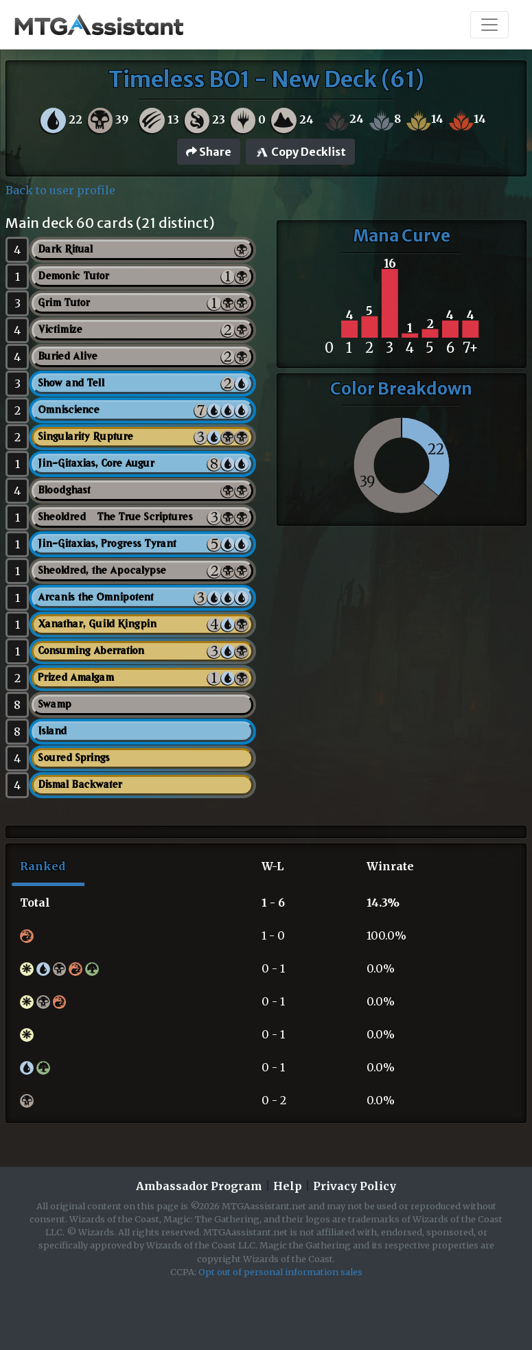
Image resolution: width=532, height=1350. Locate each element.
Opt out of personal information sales (280, 1271)
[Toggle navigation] (489, 24)
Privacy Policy (354, 1186)
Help (287, 1186)
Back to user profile (60, 190)
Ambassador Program (199, 1186)
